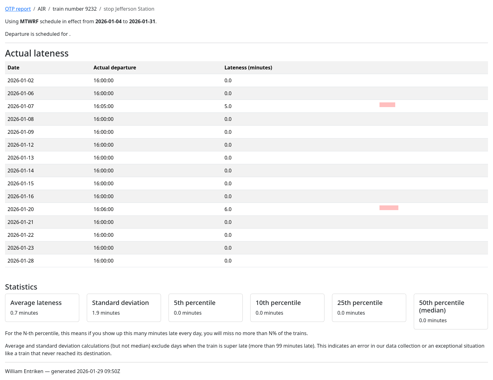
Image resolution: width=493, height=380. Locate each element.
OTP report (18, 8)
